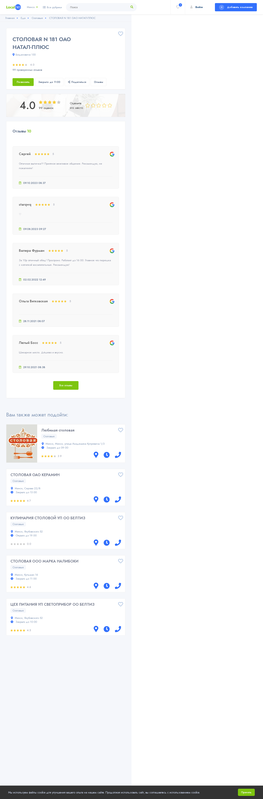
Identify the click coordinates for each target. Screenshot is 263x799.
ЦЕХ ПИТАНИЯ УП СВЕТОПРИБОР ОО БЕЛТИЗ (52, 604)
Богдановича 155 (24, 55)
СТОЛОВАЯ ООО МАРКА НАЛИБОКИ (44, 561)
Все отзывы (65, 385)
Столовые (49, 436)
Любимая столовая (57, 430)
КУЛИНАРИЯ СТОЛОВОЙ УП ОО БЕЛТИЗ (47, 518)
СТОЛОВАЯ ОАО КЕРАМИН (35, 475)
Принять (246, 792)
